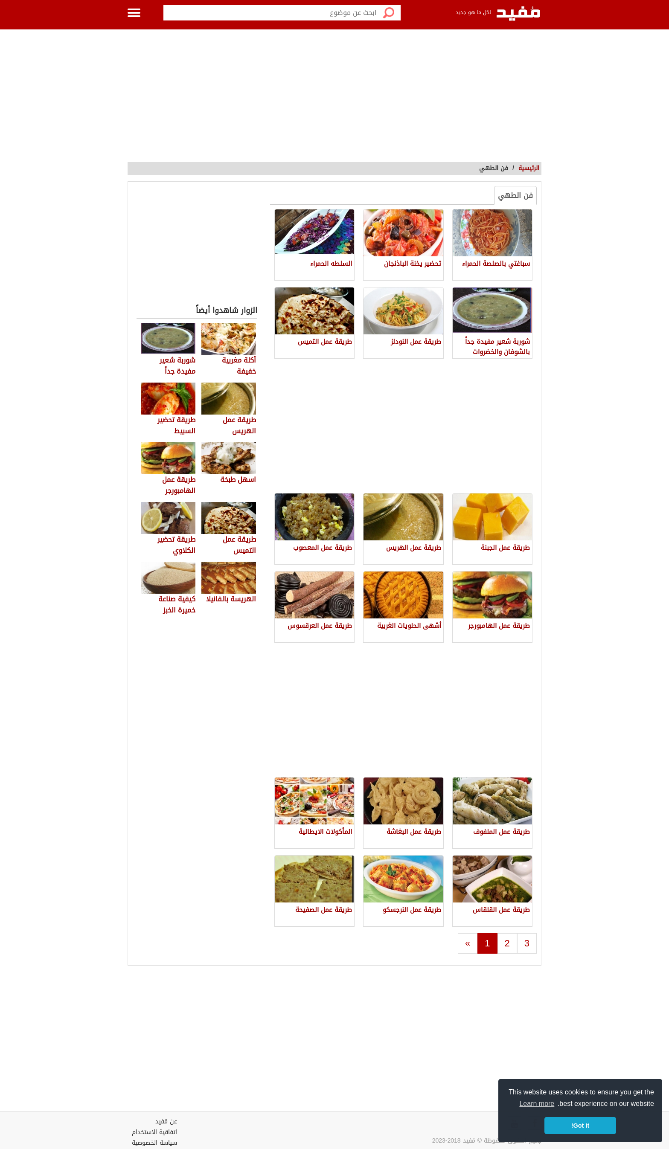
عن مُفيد (166, 1121)
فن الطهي (515, 195)
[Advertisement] (334, 94)
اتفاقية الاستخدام (154, 1132)
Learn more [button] (536, 1103)
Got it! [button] (580, 1125)
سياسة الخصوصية (154, 1142)
